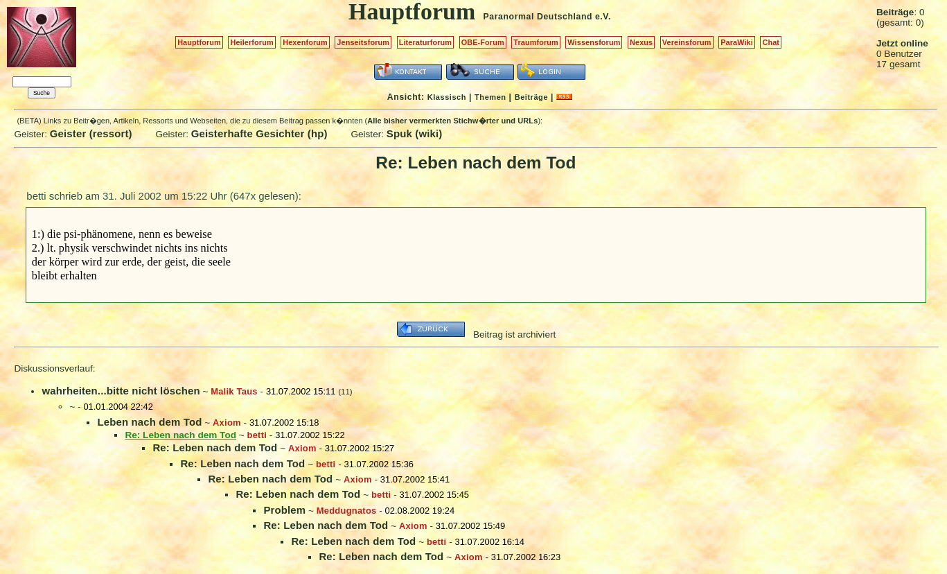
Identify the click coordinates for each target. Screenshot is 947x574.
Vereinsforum (686, 42)
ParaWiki (736, 42)
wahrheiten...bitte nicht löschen (121, 391)
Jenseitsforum (363, 42)
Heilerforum (251, 42)
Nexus (641, 42)
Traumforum (535, 42)
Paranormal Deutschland (538, 16)
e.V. (603, 16)
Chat (770, 42)
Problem (284, 510)
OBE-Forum (482, 42)
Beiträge (531, 97)
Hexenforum (305, 42)
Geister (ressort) (91, 133)
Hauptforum (199, 42)
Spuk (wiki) (415, 133)
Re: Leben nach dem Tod (214, 447)
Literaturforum (425, 42)
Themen (490, 97)
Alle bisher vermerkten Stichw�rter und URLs (452, 120)
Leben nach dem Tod (149, 422)
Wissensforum (593, 42)
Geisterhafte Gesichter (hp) (259, 133)
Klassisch (446, 97)
